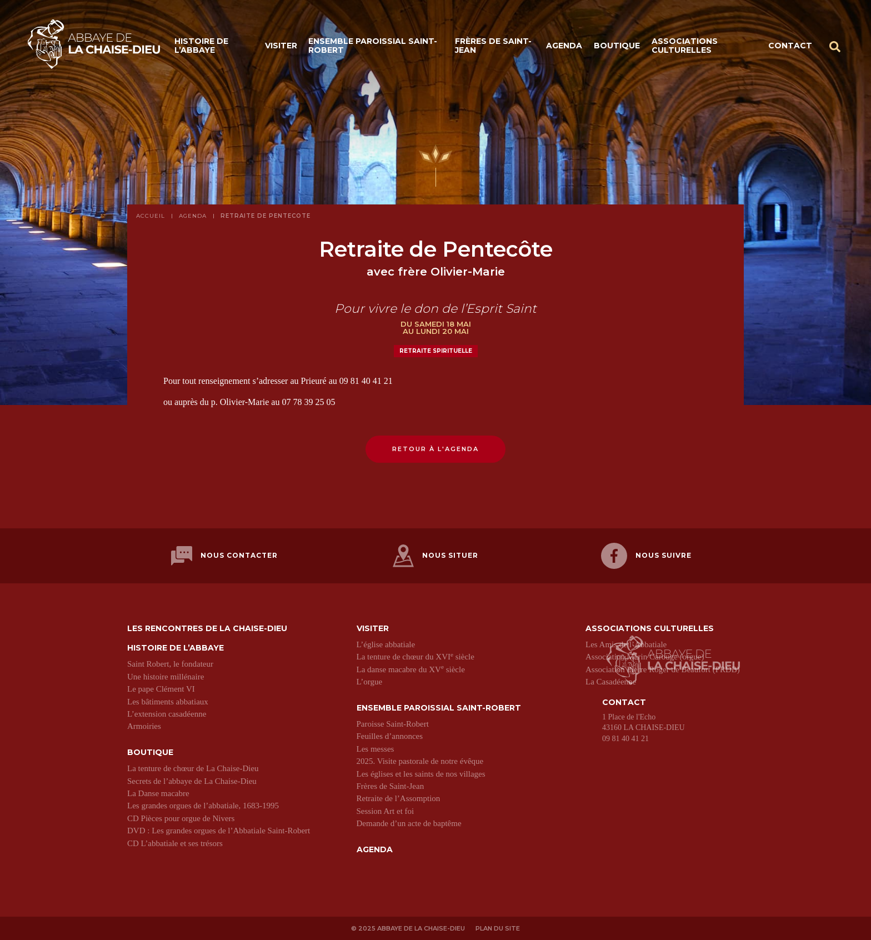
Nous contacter (224, 555)
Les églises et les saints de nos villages (421, 772)
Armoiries (144, 725)
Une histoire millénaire (165, 675)
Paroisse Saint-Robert (393, 723)
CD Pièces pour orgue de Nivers (180, 817)
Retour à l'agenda (435, 449)
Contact (790, 46)
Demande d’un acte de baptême (409, 822)
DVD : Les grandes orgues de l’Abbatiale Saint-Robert (218, 830)
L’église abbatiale (386, 643)
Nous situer (435, 555)
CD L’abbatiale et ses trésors (175, 842)
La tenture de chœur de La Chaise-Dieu (193, 767)
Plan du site (497, 928)
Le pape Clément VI (161, 688)
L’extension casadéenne (166, 713)
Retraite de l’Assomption (398, 797)
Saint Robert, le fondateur (170, 663)
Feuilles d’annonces (390, 735)
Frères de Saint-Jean (493, 46)
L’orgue (370, 681)
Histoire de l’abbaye (201, 46)
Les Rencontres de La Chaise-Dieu (207, 627)
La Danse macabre (158, 792)
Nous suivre (646, 555)
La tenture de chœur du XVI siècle (415, 656)
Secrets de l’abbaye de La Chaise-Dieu (192, 780)
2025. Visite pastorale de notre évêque (420, 760)
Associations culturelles (685, 46)
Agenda (564, 46)
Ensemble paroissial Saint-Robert (372, 46)
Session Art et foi (385, 810)
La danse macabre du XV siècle (411, 668)
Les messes (375, 747)
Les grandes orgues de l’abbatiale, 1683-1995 (203, 805)
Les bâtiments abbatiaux (167, 700)
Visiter (281, 46)
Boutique (617, 46)
